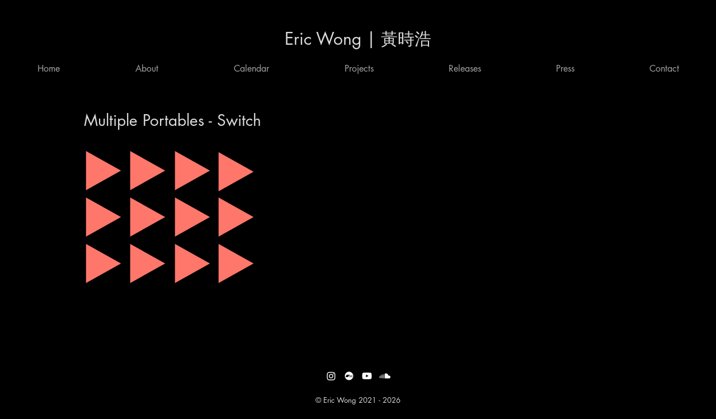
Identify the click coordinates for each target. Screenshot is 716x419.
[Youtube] (367, 376)
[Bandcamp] (349, 376)
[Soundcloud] (384, 376)
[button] (251, 68)
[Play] (103, 170)
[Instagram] (331, 376)
